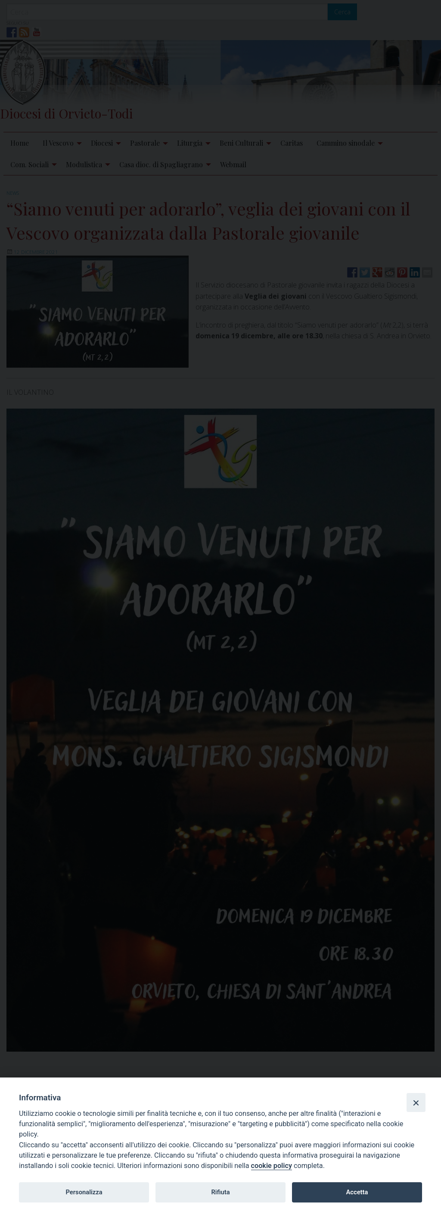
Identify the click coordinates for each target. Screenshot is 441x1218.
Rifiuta (220, 1192)
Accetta (357, 1192)
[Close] (416, 1102)
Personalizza (83, 1192)
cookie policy (271, 1166)
